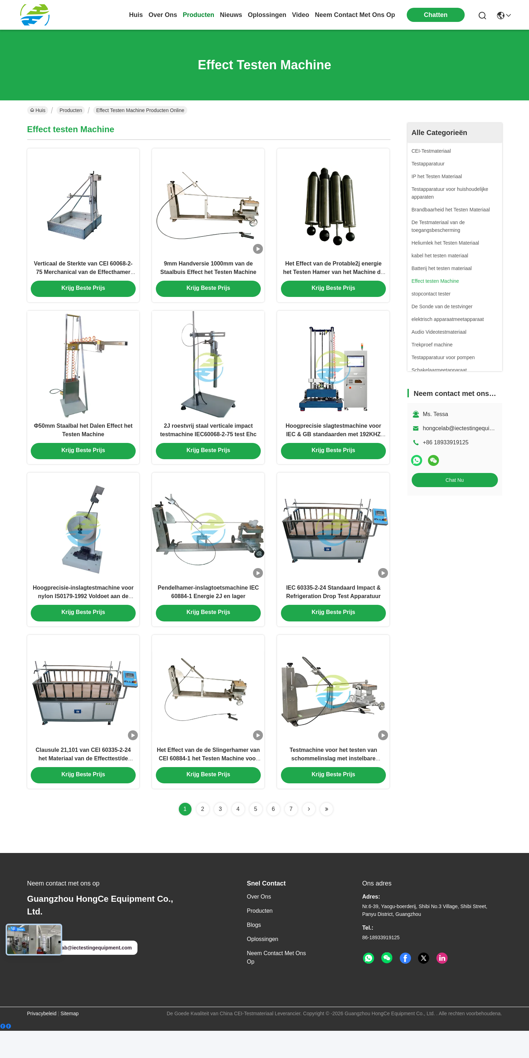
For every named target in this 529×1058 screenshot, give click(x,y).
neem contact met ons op (355, 14)
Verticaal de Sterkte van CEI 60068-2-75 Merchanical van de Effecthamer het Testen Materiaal (83, 277)
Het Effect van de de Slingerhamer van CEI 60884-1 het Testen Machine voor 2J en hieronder (208, 784)
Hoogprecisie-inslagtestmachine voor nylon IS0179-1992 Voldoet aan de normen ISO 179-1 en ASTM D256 (83, 615)
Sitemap (69, 1041)
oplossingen (267, 14)
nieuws (231, 14)
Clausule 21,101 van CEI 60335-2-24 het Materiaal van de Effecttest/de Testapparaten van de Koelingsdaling (83, 784)
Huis (136, 14)
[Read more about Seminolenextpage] (308, 836)
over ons (162, 14)
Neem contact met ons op (276, 984)
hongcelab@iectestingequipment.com (470, 428)
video (300, 14)
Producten (70, 110)
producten (198, 14)
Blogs (254, 952)
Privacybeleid (42, 1041)
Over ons (259, 924)
